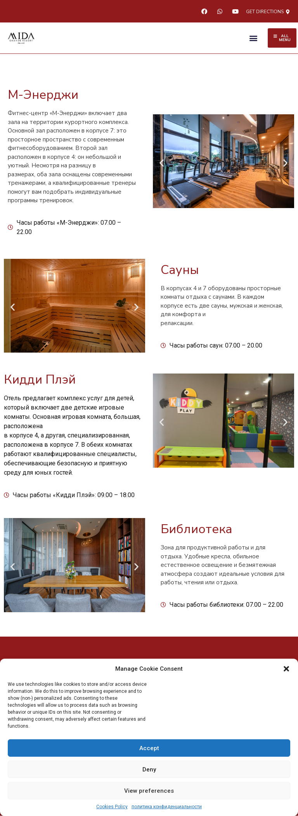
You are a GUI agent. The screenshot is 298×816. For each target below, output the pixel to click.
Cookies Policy (112, 806)
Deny (149, 769)
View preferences (149, 790)
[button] (286, 669)
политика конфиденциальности (167, 806)
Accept (149, 748)
